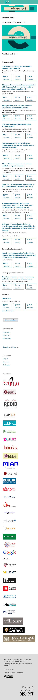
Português (6, 365)
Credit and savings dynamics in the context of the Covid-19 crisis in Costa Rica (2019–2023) (18, 186)
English (5, 359)
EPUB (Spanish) (30, 78)
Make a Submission (10, 320)
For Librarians (7, 338)
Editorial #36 (6, 299)
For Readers (6, 332)
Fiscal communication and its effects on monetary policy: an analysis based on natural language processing (18, 145)
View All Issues (7, 311)
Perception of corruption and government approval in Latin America (17, 67)
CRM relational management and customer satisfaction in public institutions (17, 165)
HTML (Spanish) (17, 78)
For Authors (6, 335)
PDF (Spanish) (6, 78)
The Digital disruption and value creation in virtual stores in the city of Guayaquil (17, 107)
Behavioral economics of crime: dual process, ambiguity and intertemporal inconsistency (18, 278)
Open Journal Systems (10, 347)
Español (5, 362)
